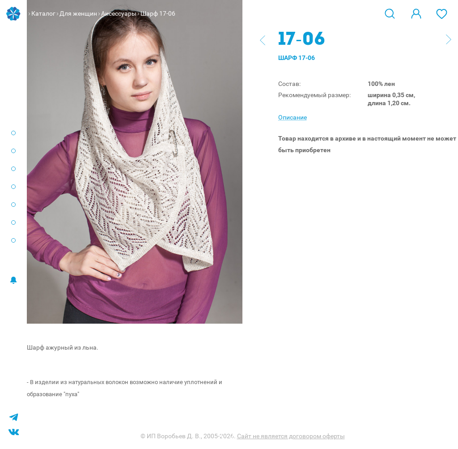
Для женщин (78, 13)
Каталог (43, 13)
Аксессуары (118, 13)
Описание (292, 117)
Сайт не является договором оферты (291, 436)
